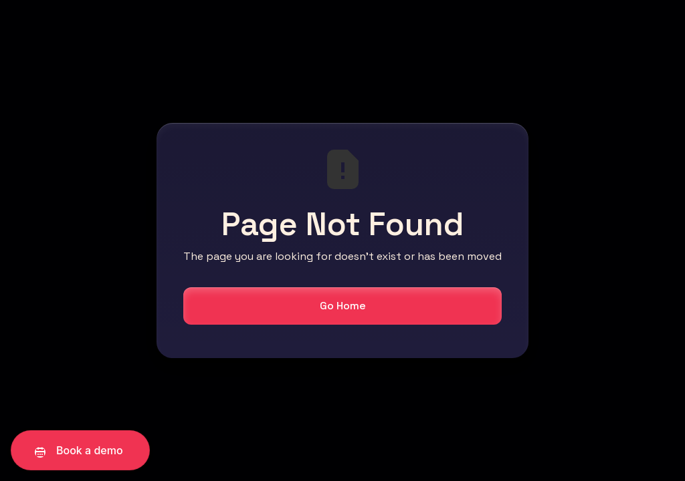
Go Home (343, 306)
